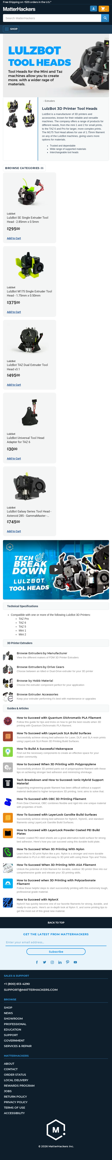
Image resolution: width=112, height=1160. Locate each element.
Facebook (36, 962)
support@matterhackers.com (31, 990)
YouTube (75, 962)
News (8, 1013)
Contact (11, 1069)
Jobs (8, 1091)
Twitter (44, 962)
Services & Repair (18, 1046)
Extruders (50, 101)
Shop (8, 1007)
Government (14, 1040)
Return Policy (15, 1096)
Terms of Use (14, 1107)
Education (12, 1029)
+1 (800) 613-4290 (17, 984)
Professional (15, 1024)
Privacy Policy (15, 1102)
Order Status (15, 1074)
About (9, 1063)
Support (11, 1035)
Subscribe (56, 951)
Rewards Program (19, 1085)
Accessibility (14, 1113)
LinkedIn (59, 962)
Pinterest (67, 962)
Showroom (13, 1018)
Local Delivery (16, 1080)
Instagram (52, 962)
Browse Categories (24, 168)
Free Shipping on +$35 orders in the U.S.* (27, 2)
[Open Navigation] (11, 29)
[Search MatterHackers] (105, 18)
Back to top (56, 922)
